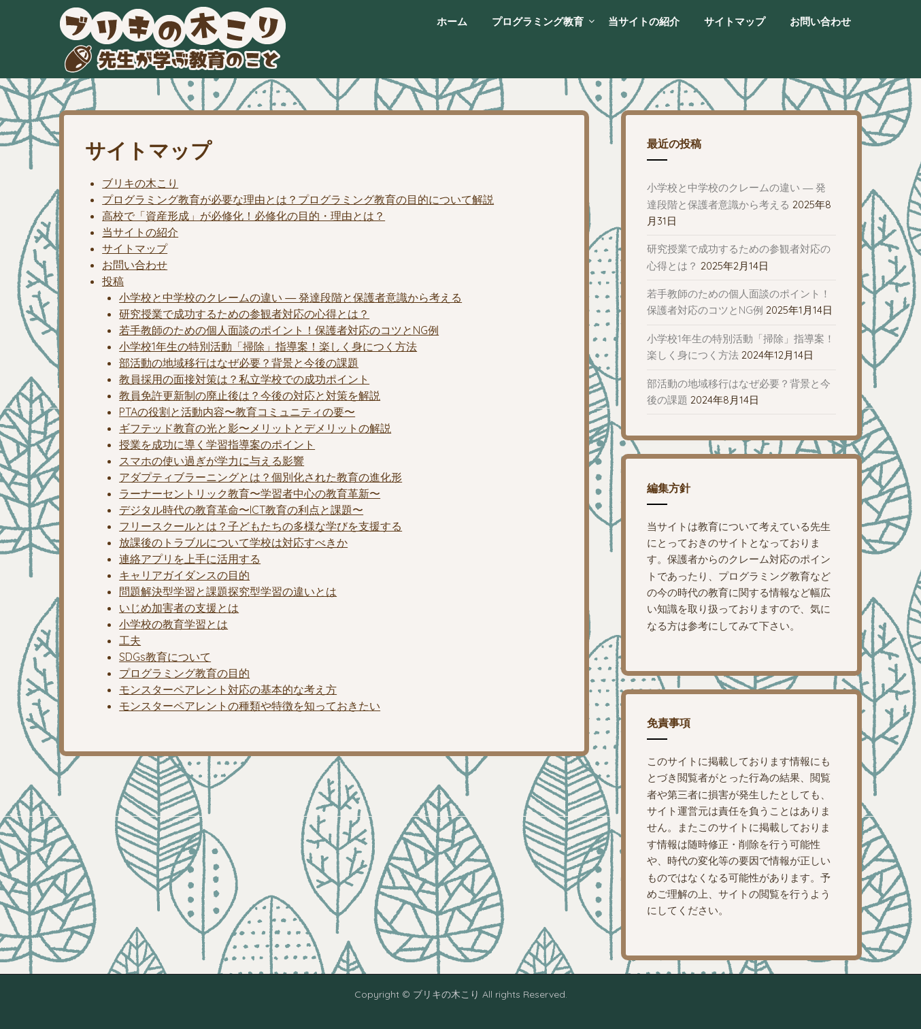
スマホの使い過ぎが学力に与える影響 (211, 461)
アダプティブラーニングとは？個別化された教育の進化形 (260, 477)
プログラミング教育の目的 (184, 673)
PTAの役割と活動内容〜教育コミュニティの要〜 (237, 412)
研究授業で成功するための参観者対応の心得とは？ (244, 314)
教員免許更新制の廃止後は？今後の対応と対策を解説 (249, 395)
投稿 (113, 281)
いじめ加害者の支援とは (179, 608)
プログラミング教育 (538, 21)
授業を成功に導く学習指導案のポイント (217, 444)
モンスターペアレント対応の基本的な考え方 (228, 689)
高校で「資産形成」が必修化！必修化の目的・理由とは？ (243, 216)
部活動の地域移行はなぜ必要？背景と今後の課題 (238, 363)
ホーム (452, 21)
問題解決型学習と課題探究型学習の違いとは (228, 591)
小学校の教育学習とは (173, 624)
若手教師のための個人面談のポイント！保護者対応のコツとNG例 (279, 330)
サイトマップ (734, 21)
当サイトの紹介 (644, 21)
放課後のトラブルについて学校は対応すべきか (233, 542)
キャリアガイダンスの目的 (184, 575)
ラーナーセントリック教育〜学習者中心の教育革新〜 (249, 493)
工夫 (130, 640)
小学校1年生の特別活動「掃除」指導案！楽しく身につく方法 (268, 346)
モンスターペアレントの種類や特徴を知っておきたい (249, 706)
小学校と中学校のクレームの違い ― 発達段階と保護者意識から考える (290, 297)
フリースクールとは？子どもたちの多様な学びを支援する (260, 526)
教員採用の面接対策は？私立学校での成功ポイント (244, 379)
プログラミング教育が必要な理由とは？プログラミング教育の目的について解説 (298, 199)
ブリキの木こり (140, 183)
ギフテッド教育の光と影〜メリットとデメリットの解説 (255, 428)
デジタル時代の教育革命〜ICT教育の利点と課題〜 (241, 510)
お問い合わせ (820, 21)
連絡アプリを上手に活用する (190, 559)
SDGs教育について (165, 657)
